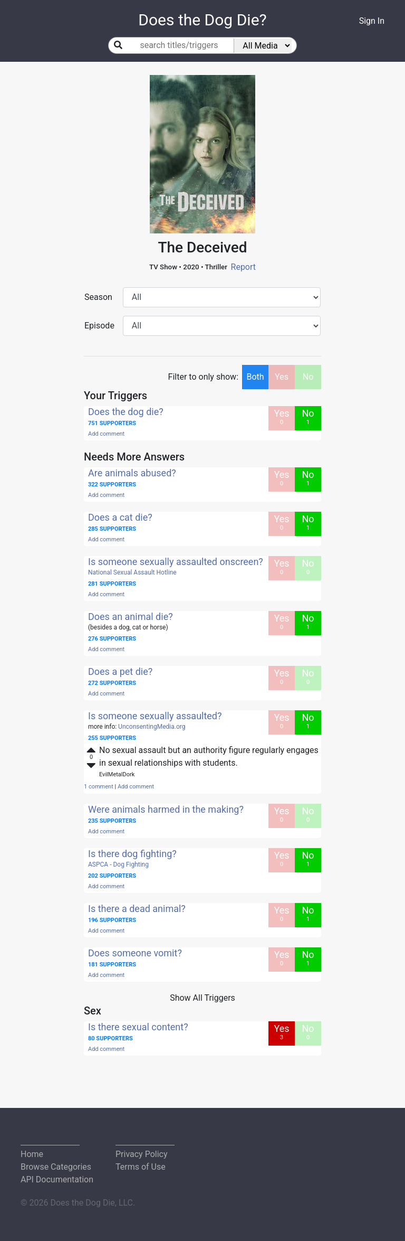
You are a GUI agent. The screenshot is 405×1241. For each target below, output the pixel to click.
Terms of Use (140, 1167)
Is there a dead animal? (137, 908)
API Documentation (57, 1179)
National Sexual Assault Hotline (132, 572)
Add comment (106, 433)
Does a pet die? (120, 671)
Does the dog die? (125, 411)
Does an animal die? (130, 616)
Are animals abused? (132, 472)
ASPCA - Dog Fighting (118, 864)
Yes (281, 377)
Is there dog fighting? (132, 853)
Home (32, 1154)
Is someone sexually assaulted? (155, 715)
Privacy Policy (141, 1154)
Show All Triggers (202, 998)
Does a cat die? (120, 517)
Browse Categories (56, 1167)
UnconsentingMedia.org (151, 726)
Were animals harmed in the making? (166, 809)
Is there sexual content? (138, 1026)
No (308, 377)
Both (255, 377)
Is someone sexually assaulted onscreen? (175, 561)
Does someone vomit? (135, 952)
